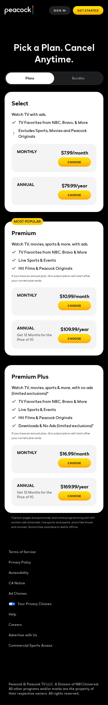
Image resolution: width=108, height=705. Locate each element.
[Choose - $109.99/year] (74, 338)
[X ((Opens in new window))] (73, 664)
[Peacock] (19, 10)
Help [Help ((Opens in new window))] (12, 614)
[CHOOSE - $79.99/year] (74, 195)
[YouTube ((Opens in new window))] (43, 664)
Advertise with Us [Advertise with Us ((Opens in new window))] (23, 635)
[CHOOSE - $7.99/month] (74, 162)
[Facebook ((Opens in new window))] (13, 664)
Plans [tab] (29, 78)
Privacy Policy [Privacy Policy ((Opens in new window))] (20, 562)
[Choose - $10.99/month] (74, 305)
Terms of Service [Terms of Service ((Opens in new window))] (22, 552)
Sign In (60, 10)
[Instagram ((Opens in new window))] (58, 664)
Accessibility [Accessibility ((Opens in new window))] (19, 572)
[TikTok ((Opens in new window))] (28, 664)
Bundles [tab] (78, 78)
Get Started (88, 10)
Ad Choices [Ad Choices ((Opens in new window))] (18, 593)
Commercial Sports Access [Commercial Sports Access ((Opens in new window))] (30, 645)
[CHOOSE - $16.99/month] (74, 463)
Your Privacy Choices (35, 604)
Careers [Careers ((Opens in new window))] (15, 624)
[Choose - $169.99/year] (74, 496)
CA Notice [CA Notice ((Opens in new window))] (17, 583)
